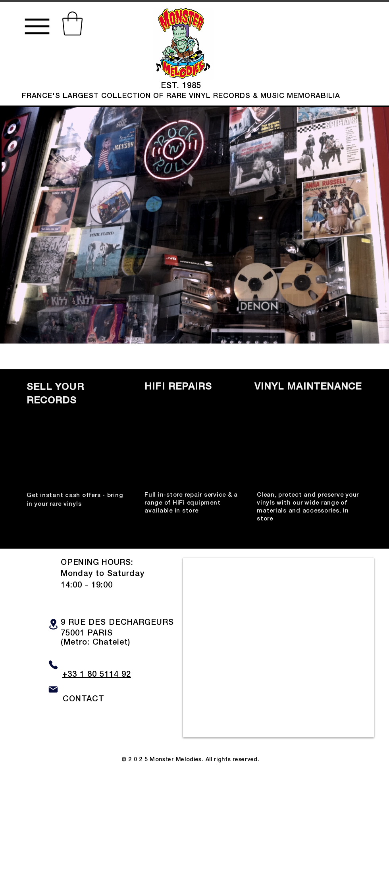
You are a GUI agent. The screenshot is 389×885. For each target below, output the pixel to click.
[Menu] (36, 26)
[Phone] (53, 665)
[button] (72, 24)
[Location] (53, 624)
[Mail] (53, 689)
